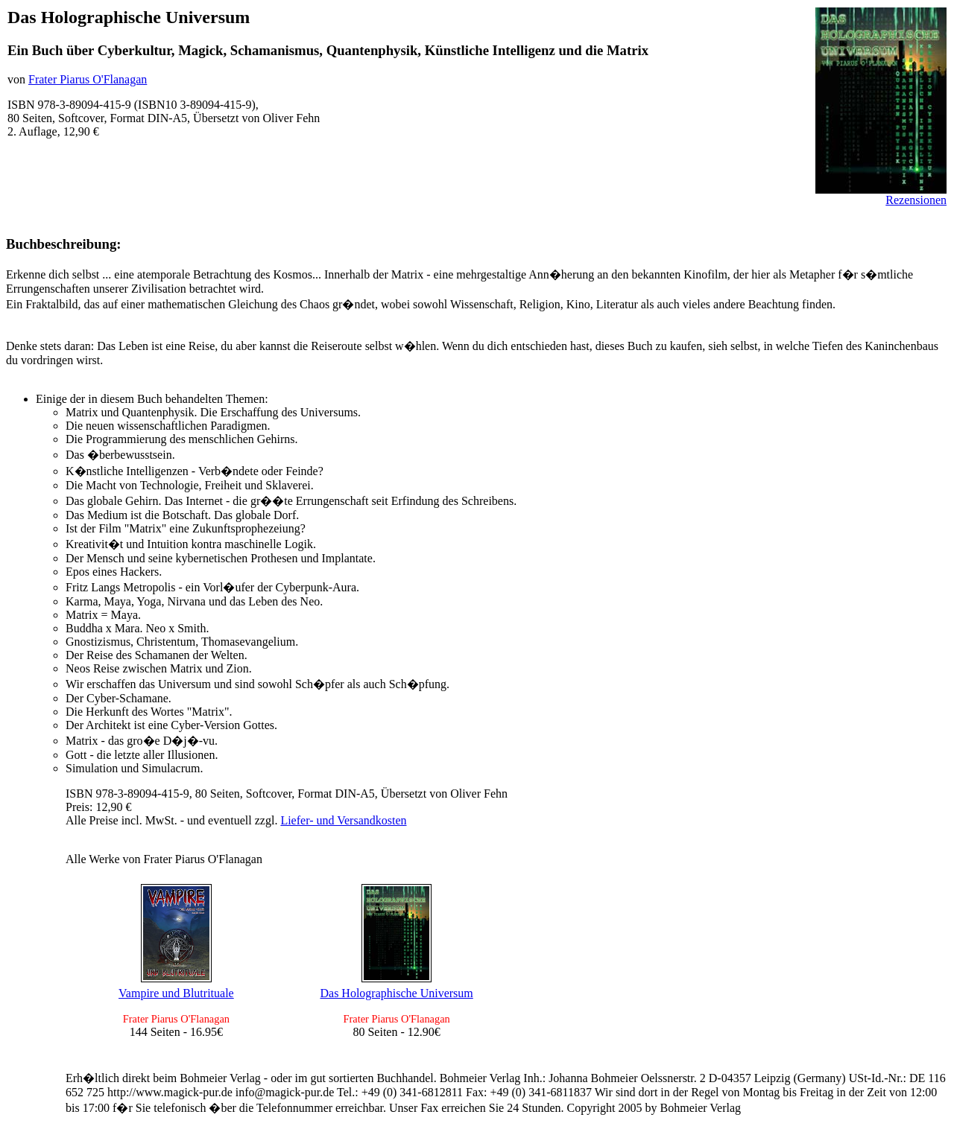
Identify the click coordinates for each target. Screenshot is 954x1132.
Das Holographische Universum (396, 993)
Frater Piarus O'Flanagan (87, 79)
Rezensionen (916, 200)
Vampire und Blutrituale (176, 993)
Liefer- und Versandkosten (343, 820)
